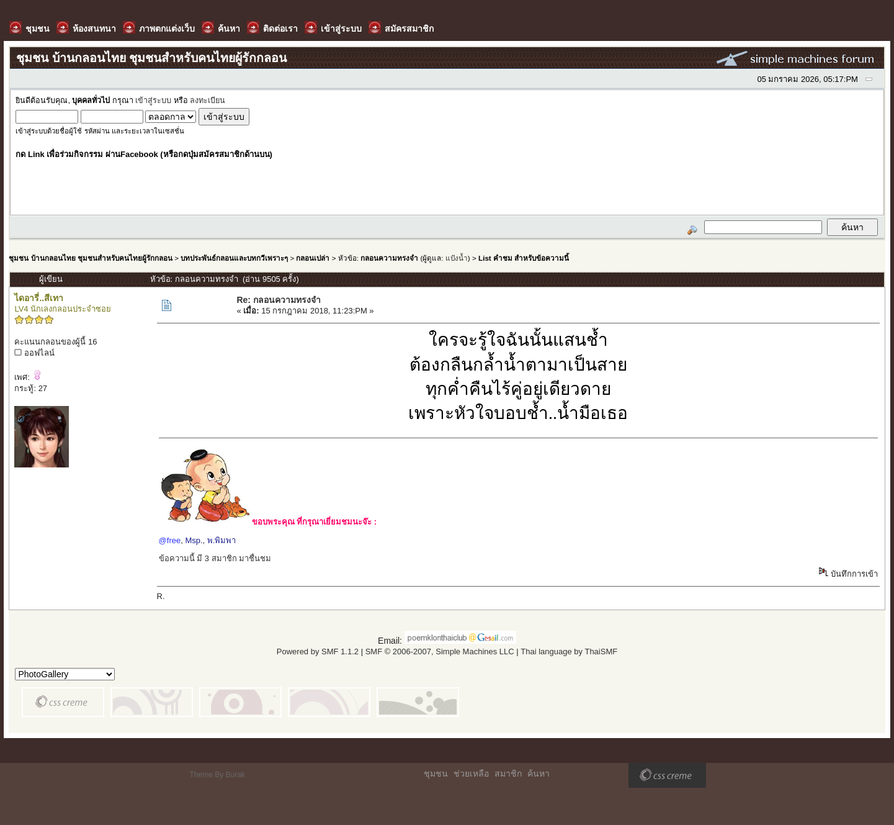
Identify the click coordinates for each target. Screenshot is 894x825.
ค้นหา (538, 773)
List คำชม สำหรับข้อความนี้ (523, 258)
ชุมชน (436, 773)
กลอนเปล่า (312, 258)
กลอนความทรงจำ (389, 258)
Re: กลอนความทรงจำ (278, 300)
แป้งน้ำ (456, 258)
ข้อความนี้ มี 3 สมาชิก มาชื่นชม (215, 558)
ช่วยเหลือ (471, 773)
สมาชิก (508, 773)
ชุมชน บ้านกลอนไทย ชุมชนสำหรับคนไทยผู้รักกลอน (90, 258)
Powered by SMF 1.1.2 (318, 651)
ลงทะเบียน (207, 100)
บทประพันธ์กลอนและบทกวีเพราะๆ (234, 258)
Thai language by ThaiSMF (569, 651)
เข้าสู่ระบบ (153, 100)
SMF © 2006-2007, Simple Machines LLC (439, 651)
